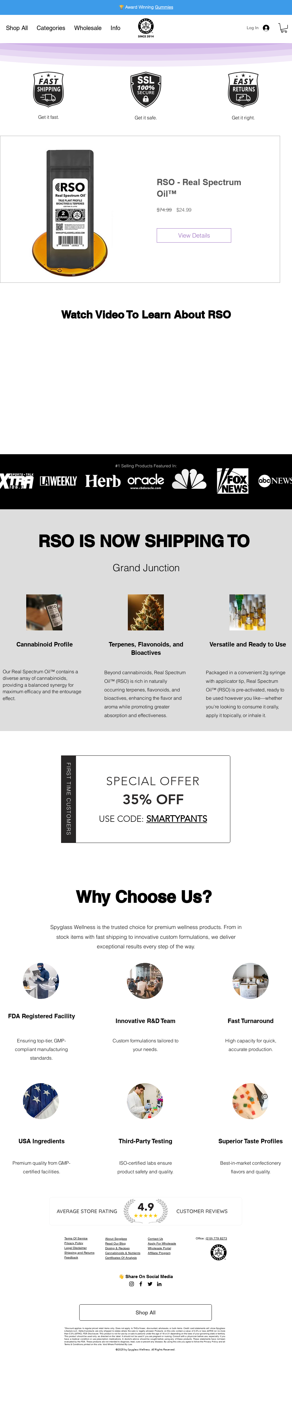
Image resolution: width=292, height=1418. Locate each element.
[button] (51, 28)
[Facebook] (141, 1284)
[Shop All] (145, 1312)
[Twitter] (150, 1284)
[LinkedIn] (159, 1284)
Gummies (164, 7)
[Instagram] (131, 1284)
